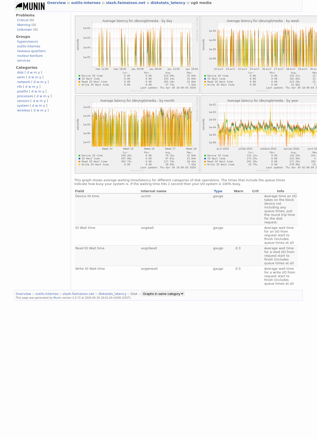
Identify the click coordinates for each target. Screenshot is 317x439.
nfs (19, 86)
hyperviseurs (27, 41)
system (23, 105)
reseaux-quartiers (31, 51)
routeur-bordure (29, 56)
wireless (23, 110)
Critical (22, 20)
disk (20, 72)
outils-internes (86, 3)
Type (218, 191)
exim (21, 77)
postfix (22, 91)
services (23, 60)
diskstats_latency (169, 3)
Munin (57, 297)
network (23, 82)
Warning (23, 25)
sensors (23, 101)
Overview (57, 3)
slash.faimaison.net (126, 3)
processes (25, 96)
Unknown (24, 29)
